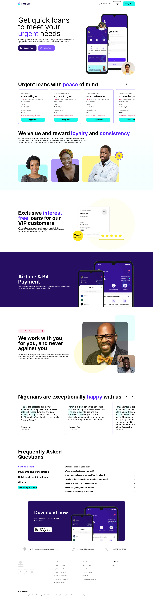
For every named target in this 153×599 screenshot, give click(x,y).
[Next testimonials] (132, 396)
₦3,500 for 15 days (60, 568)
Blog (113, 568)
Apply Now (129, 4)
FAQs (114, 565)
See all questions (27, 487)
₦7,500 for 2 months (60, 575)
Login (117, 4)
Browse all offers (59, 582)
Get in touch (105, 4)
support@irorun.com (85, 549)
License (85, 575)
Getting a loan (26, 466)
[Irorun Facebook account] (26, 571)
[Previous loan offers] (127, 84)
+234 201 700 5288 (118, 549)
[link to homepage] (24, 3)
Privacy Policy (87, 572)
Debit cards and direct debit (33, 476)
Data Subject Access (89, 579)
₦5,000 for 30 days (60, 572)
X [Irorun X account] (20, 571)
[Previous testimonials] (127, 396)
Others (22, 482)
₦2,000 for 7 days (59, 565)
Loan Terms (86, 568)
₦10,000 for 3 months (61, 579)
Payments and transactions (33, 471)
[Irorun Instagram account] (32, 571)
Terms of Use (87, 565)
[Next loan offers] (132, 84)
